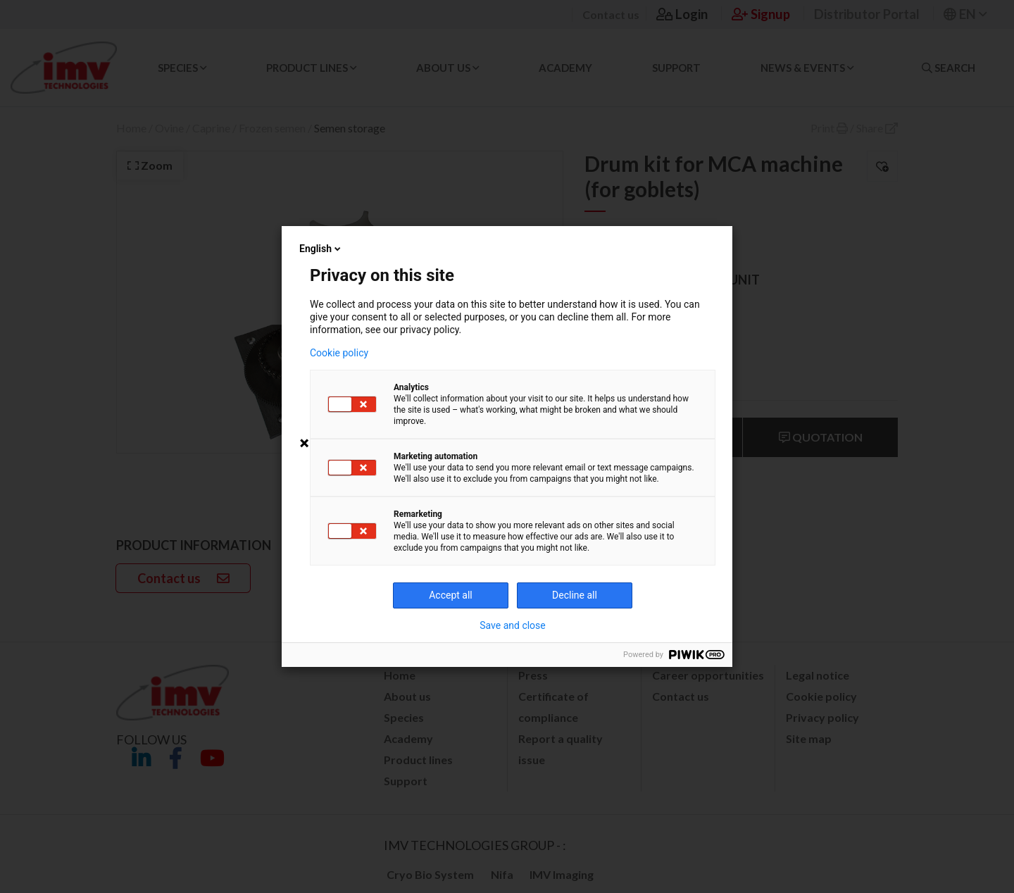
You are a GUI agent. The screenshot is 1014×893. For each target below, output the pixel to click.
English (321, 248)
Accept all (450, 595)
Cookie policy (339, 352)
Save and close (513, 625)
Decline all (574, 595)
